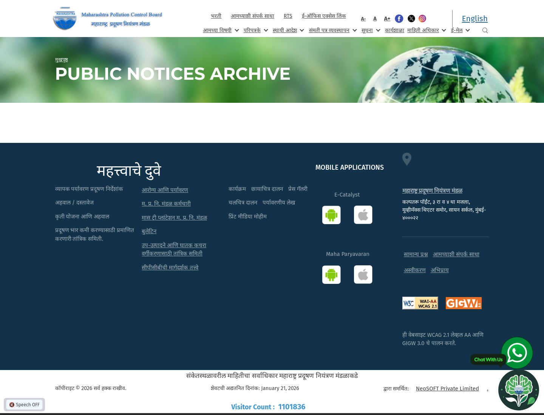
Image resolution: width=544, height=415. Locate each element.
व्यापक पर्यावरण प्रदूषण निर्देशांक (89, 189)
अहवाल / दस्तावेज (74, 202)
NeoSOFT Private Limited (447, 388)
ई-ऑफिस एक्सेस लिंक (324, 16)
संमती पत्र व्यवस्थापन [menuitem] (332, 30)
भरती (216, 16)
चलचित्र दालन (243, 202)
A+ (387, 18)
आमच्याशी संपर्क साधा (252, 16)
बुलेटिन (149, 231)
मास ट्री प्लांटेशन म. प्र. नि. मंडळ (174, 217)
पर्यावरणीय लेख (279, 202)
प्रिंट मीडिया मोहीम (248, 216)
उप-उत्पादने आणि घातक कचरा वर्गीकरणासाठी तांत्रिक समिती (174, 249)
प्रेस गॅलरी (298, 189)
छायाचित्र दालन (267, 189)
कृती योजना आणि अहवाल (82, 216)
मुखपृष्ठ (61, 59)
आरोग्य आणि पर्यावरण (165, 190)
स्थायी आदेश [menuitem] (287, 30)
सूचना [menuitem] (370, 30)
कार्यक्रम (237, 189)
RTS (288, 16)
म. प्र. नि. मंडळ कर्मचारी (166, 203)
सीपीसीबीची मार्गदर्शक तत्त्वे (170, 267)
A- (363, 19)
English (475, 18)
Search (485, 30)
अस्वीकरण (415, 270)
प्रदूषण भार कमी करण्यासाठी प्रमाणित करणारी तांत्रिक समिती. (94, 234)
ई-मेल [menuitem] (460, 30)
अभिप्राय (440, 270)
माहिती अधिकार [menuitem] (426, 30)
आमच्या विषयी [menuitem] (220, 30)
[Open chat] (518, 389)
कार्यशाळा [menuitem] (394, 30)
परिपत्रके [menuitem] (255, 30)
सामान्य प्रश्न (416, 254)
